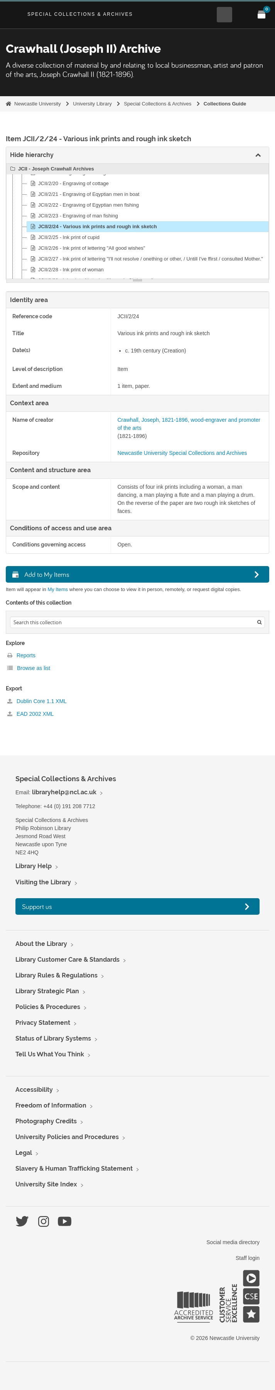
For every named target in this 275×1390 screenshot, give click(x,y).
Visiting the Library (43, 882)
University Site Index (46, 1184)
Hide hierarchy (32, 155)
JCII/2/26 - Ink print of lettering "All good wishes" (86, 248)
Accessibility (34, 1089)
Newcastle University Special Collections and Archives (182, 453)
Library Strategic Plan (47, 991)
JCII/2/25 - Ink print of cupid (64, 237)
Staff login (248, 1258)
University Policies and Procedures (67, 1137)
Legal (23, 1152)
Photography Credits (46, 1121)
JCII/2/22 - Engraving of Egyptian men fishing (83, 205)
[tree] (137, 221)
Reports (21, 655)
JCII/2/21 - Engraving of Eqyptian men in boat (83, 194)
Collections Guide (225, 104)
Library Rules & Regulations (56, 975)
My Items (57, 589)
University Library (92, 104)
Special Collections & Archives (80, 14)
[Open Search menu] (224, 14)
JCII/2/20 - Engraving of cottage (68, 183)
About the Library (41, 943)
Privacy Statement (42, 1022)
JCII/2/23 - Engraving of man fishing (73, 216)
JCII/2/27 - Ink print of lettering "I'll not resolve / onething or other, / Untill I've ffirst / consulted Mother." (145, 259)
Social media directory (233, 1242)
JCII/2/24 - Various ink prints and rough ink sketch (92, 226)
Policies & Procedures (47, 1007)
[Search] (259, 622)
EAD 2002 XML (30, 714)
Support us (37, 906)
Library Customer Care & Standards (67, 959)
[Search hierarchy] (137, 622)
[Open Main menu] (243, 14)
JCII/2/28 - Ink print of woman (66, 269)
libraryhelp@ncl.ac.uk (64, 792)
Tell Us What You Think (49, 1054)
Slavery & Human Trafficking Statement (74, 1168)
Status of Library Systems (53, 1038)
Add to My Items (40, 574)
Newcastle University (37, 104)
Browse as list (28, 668)
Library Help (33, 866)
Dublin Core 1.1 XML (37, 701)
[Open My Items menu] (261, 14)
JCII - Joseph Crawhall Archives (51, 169)
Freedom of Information (50, 1105)
